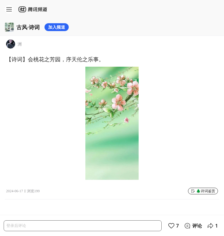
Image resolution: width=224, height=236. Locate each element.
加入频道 (56, 27)
